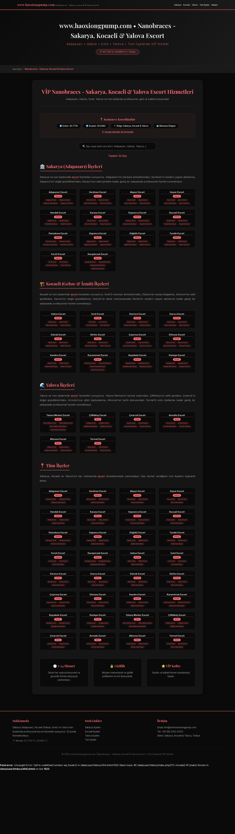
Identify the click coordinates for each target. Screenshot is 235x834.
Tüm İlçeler (205, 5)
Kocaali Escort (177, 218)
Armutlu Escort (177, 448)
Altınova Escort (58, 477)
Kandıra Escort (58, 383)
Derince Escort (137, 332)
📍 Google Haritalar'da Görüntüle (117, 132)
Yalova (195, 5)
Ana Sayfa (17, 69)
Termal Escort (97, 477)
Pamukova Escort (58, 244)
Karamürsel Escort (98, 383)
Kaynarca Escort (137, 218)
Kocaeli (186, 5)
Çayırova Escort (137, 357)
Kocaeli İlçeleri (92, 794)
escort (79, 177)
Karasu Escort (97, 218)
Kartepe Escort (177, 383)
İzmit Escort (97, 332)
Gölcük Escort (58, 357)
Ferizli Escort (58, 270)
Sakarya (177, 5)
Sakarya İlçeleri (93, 790)
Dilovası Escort (177, 357)
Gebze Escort (58, 332)
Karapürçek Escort (98, 270)
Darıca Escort (177, 332)
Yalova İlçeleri (92, 798)
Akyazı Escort (137, 192)
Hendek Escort (58, 218)
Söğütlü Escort (137, 244)
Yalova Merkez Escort (58, 448)
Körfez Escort (97, 357)
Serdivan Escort (97, 192)
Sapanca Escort (97, 244)
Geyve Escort (177, 192)
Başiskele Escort (137, 383)
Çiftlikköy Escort (97, 448)
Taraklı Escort (177, 244)
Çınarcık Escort (137, 448)
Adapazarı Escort (58, 192)
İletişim (214, 5)
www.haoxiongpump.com (58, 5)
